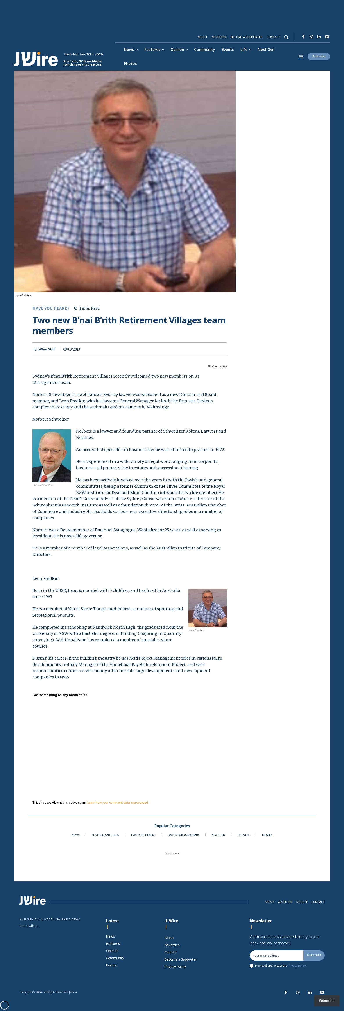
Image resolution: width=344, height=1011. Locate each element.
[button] (286, 37)
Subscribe (314, 955)
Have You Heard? (51, 308)
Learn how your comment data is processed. (118, 802)
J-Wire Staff (47, 349)
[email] (276, 955)
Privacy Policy (297, 966)
